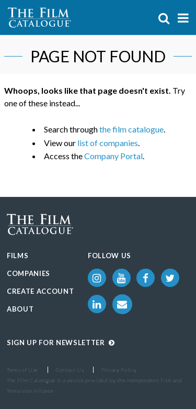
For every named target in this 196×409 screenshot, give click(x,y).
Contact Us (70, 370)
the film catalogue (131, 129)
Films (17, 255)
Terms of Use (22, 370)
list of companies (107, 143)
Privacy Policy (118, 370)
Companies (28, 273)
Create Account (40, 291)
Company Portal (113, 156)
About (20, 309)
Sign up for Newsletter (61, 342)
